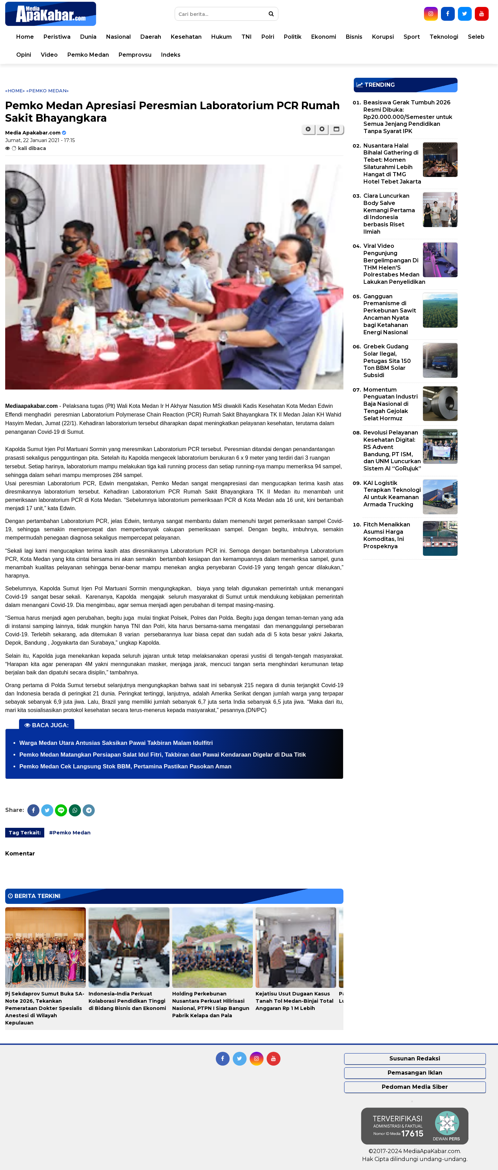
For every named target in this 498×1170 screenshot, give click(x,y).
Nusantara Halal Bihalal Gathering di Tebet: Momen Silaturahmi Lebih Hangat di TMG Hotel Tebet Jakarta (392, 163)
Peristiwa (57, 37)
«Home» (15, 90)
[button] (336, 129)
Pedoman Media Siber (415, 1087)
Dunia (88, 37)
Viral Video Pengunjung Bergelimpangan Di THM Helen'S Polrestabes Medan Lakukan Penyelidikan (394, 264)
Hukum (221, 37)
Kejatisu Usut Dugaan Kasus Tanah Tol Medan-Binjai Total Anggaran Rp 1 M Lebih (294, 1001)
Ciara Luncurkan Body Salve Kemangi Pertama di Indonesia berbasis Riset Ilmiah (389, 214)
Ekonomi (323, 37)
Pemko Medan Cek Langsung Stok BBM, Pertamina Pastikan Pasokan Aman (125, 766)
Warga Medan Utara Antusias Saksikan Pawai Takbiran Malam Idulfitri (116, 743)
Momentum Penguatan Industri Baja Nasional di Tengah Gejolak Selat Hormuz (390, 404)
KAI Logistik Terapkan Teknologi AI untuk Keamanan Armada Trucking (392, 494)
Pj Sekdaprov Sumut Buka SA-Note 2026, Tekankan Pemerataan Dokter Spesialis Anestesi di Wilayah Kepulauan (44, 1008)
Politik (293, 37)
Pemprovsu (135, 55)
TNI (246, 37)
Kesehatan (186, 37)
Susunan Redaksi (414, 1058)
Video (49, 55)
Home (25, 37)
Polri (267, 37)
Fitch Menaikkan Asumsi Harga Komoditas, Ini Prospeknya (386, 535)
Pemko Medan (88, 55)
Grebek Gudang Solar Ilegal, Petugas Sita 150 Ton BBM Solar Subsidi (387, 360)
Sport (412, 37)
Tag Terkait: (25, 833)
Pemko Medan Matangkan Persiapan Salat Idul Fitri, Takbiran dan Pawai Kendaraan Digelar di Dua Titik (162, 754)
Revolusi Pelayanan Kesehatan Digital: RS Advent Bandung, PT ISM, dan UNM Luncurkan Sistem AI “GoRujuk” (392, 450)
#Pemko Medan (70, 833)
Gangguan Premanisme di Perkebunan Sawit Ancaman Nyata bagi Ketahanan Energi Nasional (389, 314)
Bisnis (354, 37)
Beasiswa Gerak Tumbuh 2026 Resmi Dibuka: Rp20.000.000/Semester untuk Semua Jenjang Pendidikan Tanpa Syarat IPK (407, 116)
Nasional (118, 37)
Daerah (150, 37)
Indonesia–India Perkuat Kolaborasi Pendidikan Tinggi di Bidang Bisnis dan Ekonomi (127, 1001)
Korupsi (383, 37)
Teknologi (444, 37)
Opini (23, 55)
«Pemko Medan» (47, 90)
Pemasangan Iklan (415, 1072)
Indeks (171, 55)
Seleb (476, 37)
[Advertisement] (406, 613)
